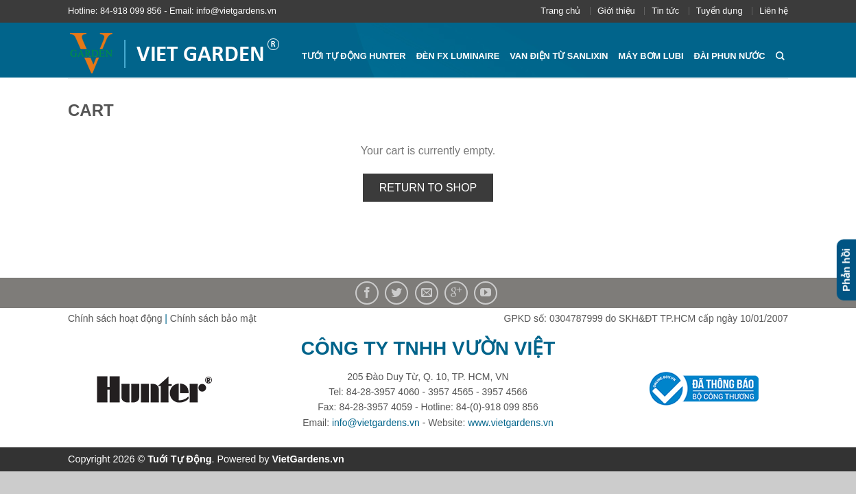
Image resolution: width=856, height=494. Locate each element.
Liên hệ (773, 10)
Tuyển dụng (719, 10)
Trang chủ (560, 10)
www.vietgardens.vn (511, 422)
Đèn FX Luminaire (458, 56)
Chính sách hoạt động (115, 318)
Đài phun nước (729, 56)
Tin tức (665, 10)
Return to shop (428, 187)
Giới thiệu (616, 10)
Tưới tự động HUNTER (354, 56)
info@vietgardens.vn (376, 422)
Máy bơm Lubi (651, 56)
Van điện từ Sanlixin (559, 56)
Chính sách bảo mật (213, 318)
